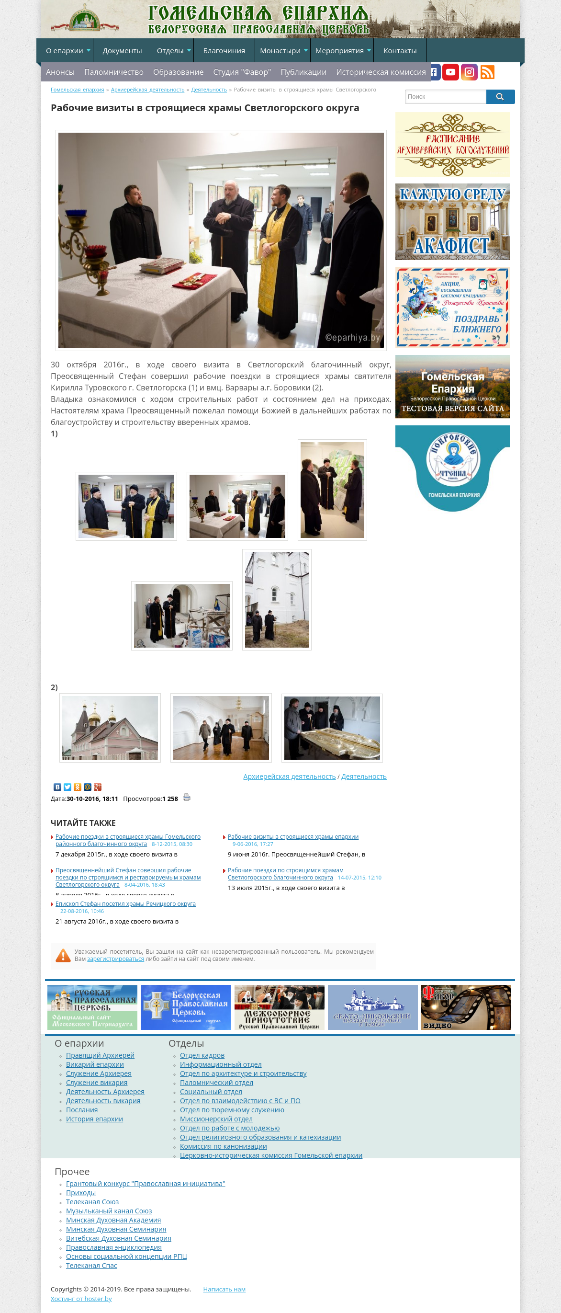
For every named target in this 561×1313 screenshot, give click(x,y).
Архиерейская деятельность (290, 776)
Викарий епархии (95, 1064)
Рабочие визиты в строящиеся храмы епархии (293, 837)
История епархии (94, 1118)
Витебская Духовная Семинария (118, 1238)
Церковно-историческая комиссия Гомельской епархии (271, 1155)
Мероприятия (339, 50)
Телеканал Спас (91, 1265)
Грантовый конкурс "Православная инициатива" (145, 1183)
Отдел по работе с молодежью (230, 1127)
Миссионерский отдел (216, 1118)
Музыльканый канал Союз (109, 1210)
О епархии (64, 50)
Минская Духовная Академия (113, 1219)
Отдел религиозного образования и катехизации (260, 1137)
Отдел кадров (202, 1055)
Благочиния (224, 50)
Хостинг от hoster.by (81, 1298)
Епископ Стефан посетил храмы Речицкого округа (126, 904)
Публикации (303, 72)
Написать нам (224, 1289)
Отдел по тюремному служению (232, 1109)
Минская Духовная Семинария (116, 1228)
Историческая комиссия (381, 72)
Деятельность (364, 776)
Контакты (399, 50)
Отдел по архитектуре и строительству (243, 1073)
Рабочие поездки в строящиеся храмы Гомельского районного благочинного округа (128, 840)
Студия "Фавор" (242, 72)
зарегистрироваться (115, 959)
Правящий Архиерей (100, 1055)
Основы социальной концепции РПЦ (126, 1256)
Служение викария (96, 1082)
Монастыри (280, 50)
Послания (82, 1109)
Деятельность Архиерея (105, 1091)
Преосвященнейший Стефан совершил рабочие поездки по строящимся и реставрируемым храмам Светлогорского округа (128, 877)
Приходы (81, 1192)
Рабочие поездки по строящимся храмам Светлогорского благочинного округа (286, 873)
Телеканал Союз (92, 1201)
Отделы (170, 50)
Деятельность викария (103, 1100)
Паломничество (114, 72)
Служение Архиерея (99, 1073)
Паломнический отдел (216, 1082)
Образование (178, 72)
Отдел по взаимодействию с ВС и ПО (240, 1100)
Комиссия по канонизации (223, 1146)
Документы (122, 50)
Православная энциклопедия (114, 1247)
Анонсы (60, 72)
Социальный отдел (211, 1091)
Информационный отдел (221, 1064)
